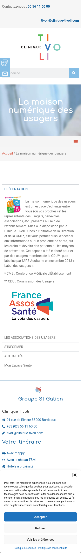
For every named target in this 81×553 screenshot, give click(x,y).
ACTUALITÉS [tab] (13, 356)
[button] (75, 475)
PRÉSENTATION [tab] (16, 189)
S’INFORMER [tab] (13, 347)
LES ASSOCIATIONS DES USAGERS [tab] (29, 338)
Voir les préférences (40, 539)
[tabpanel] (40, 263)
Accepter (40, 517)
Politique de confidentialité (52, 548)
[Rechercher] (74, 73)
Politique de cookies (25, 548)
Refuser (40, 528)
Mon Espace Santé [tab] (18, 365)
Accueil (7, 153)
